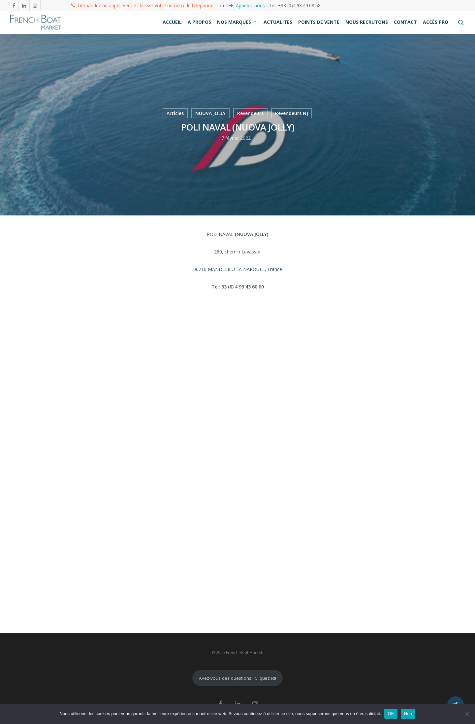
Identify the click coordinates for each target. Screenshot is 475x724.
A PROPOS (199, 22)
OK (391, 713)
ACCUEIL (172, 22)
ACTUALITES (278, 22)
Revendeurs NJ (291, 113)
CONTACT (405, 22)
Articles (175, 113)
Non (408, 713)
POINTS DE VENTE (318, 22)
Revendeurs (250, 113)
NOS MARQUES (237, 22)
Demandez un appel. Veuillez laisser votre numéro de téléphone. (142, 5)
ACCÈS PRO (435, 22)
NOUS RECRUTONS (366, 22)
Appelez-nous (247, 5)
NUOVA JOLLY (210, 113)
